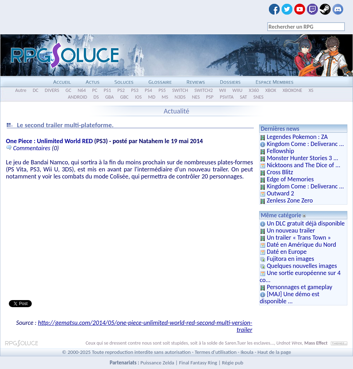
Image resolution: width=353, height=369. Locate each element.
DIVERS (52, 90)
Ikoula (247, 352)
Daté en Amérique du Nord (301, 244)
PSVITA (227, 97)
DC (35, 90)
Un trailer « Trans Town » (299, 237)
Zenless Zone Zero (290, 200)
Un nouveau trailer (291, 230)
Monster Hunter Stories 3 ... (302, 158)
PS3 (134, 90)
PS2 (121, 90)
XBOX (270, 90)
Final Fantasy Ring (198, 362)
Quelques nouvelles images (302, 266)
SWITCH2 (204, 90)
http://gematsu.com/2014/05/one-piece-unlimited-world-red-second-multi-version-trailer (145, 326)
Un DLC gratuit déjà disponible (306, 223)
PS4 (148, 90)
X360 (254, 90)
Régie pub (232, 362)
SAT (243, 97)
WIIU (237, 90)
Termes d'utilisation (216, 352)
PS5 (162, 90)
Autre (20, 90)
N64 (82, 90)
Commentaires (31, 148)
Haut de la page (274, 352)
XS (311, 90)
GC (68, 90)
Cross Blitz (280, 172)
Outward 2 (280, 193)
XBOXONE (292, 90)
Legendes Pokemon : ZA (297, 137)
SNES (258, 97)
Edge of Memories (290, 179)
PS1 (107, 90)
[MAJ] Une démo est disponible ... (289, 297)
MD (151, 97)
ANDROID (77, 97)
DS (96, 97)
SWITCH (180, 90)
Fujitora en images (290, 259)
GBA (109, 97)
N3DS (179, 97)
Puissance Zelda (157, 362)
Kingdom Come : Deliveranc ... (305, 144)
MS (165, 97)
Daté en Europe (287, 252)
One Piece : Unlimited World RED (49, 141)
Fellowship (280, 151)
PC (94, 90)
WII (222, 90)
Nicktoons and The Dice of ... (303, 165)
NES (196, 97)
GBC (124, 97)
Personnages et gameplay (299, 287)
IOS (138, 97)
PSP (210, 97)
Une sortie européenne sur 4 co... (300, 276)
